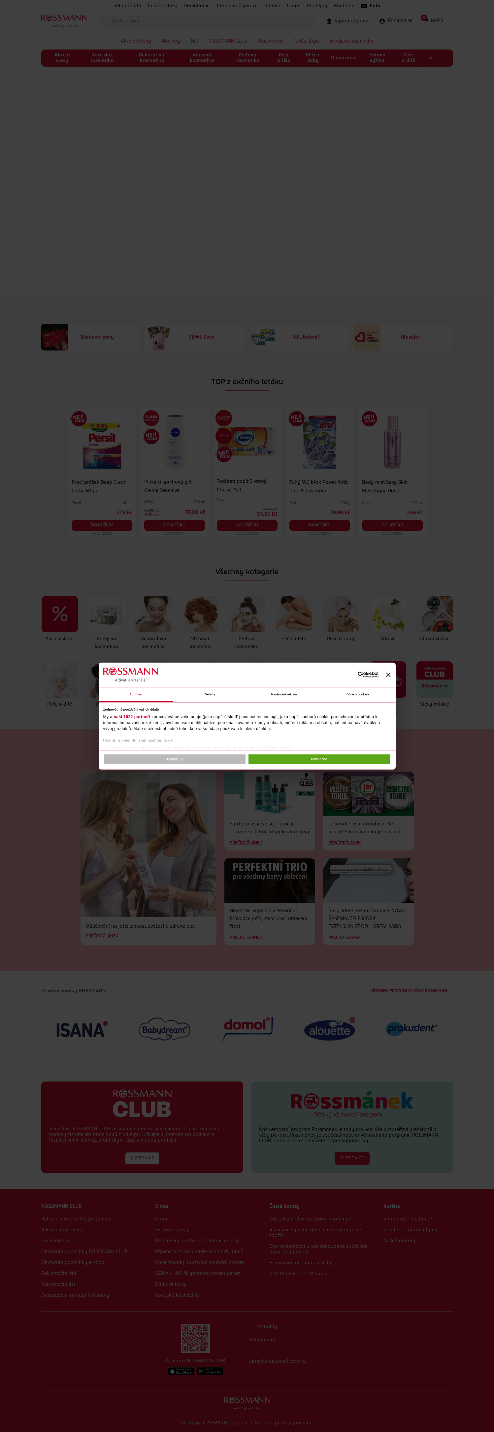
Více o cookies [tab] (358, 694)
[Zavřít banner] (388, 674)
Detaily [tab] (210, 694)
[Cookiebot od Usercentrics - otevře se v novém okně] (350, 675)
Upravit (174, 759)
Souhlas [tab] (135, 694)
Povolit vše (319, 759)
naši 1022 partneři (132, 717)
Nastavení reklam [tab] (284, 694)
